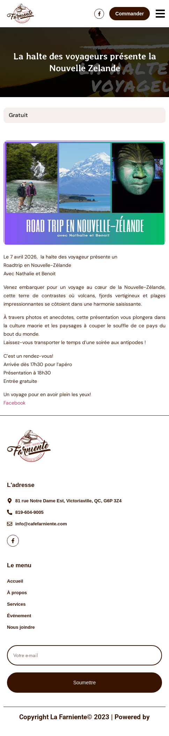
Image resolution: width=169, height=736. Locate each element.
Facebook (14, 403)
